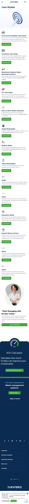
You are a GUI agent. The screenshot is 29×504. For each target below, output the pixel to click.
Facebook (24, 441)
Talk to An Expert (14, 324)
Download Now (6, 44)
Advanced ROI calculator (14, 370)
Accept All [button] (13, 500)
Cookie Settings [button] (6, 500)
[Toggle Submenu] (24, 451)
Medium (8, 441)
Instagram (12, 441)
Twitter (16, 441)
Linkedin (5, 441)
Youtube (20, 441)
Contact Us (15, 479)
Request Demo (14, 392)
